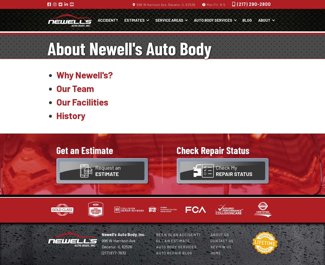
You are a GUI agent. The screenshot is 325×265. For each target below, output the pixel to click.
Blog (247, 20)
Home (216, 253)
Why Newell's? (84, 74)
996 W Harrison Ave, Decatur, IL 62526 (166, 5)
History (70, 115)
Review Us (221, 247)
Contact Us (222, 241)
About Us (220, 234)
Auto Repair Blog (174, 253)
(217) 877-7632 (114, 252)
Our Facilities (82, 101)
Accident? (108, 20)
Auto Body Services (176, 247)
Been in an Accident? (178, 234)
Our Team (75, 88)
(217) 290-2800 (254, 4)
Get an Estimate (173, 241)
